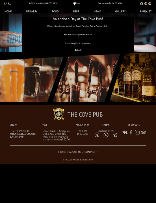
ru (10, 3)
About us (75, 152)
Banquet (145, 11)
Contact (89, 152)
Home (8, 11)
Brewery (32, 11)
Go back (78, 50)
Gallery (120, 11)
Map (78, 3)
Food (55, 11)
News (97, 11)
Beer (76, 11)
